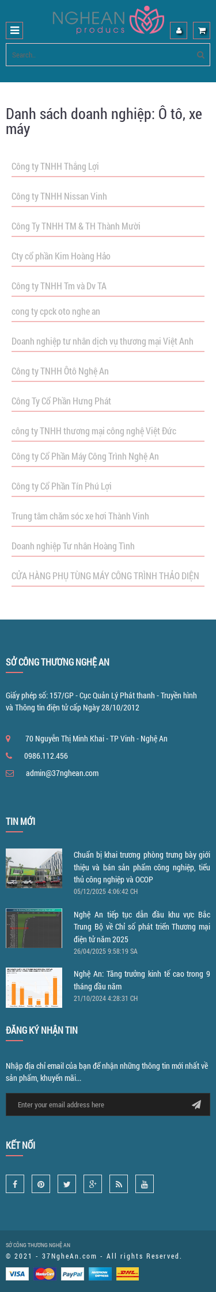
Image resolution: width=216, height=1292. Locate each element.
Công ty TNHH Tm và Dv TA (59, 286)
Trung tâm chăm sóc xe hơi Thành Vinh (80, 516)
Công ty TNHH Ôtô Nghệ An (60, 371)
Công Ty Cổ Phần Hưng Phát (61, 401)
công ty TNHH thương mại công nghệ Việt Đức (94, 431)
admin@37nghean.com (62, 772)
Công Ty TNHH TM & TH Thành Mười (76, 226)
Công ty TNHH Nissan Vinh (59, 196)
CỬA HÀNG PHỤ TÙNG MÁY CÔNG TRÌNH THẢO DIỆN (105, 575)
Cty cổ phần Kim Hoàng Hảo (61, 256)
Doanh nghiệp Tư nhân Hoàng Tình (73, 546)
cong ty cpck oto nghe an (56, 311)
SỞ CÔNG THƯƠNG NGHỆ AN (38, 1245)
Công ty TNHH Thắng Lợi (55, 166)
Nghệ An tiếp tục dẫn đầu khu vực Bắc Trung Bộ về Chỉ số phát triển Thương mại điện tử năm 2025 (142, 927)
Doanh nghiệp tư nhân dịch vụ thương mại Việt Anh (103, 341)
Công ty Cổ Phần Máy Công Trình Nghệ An (85, 456)
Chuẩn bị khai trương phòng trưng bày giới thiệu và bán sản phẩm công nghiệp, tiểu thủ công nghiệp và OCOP (142, 867)
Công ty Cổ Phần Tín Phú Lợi (62, 486)
